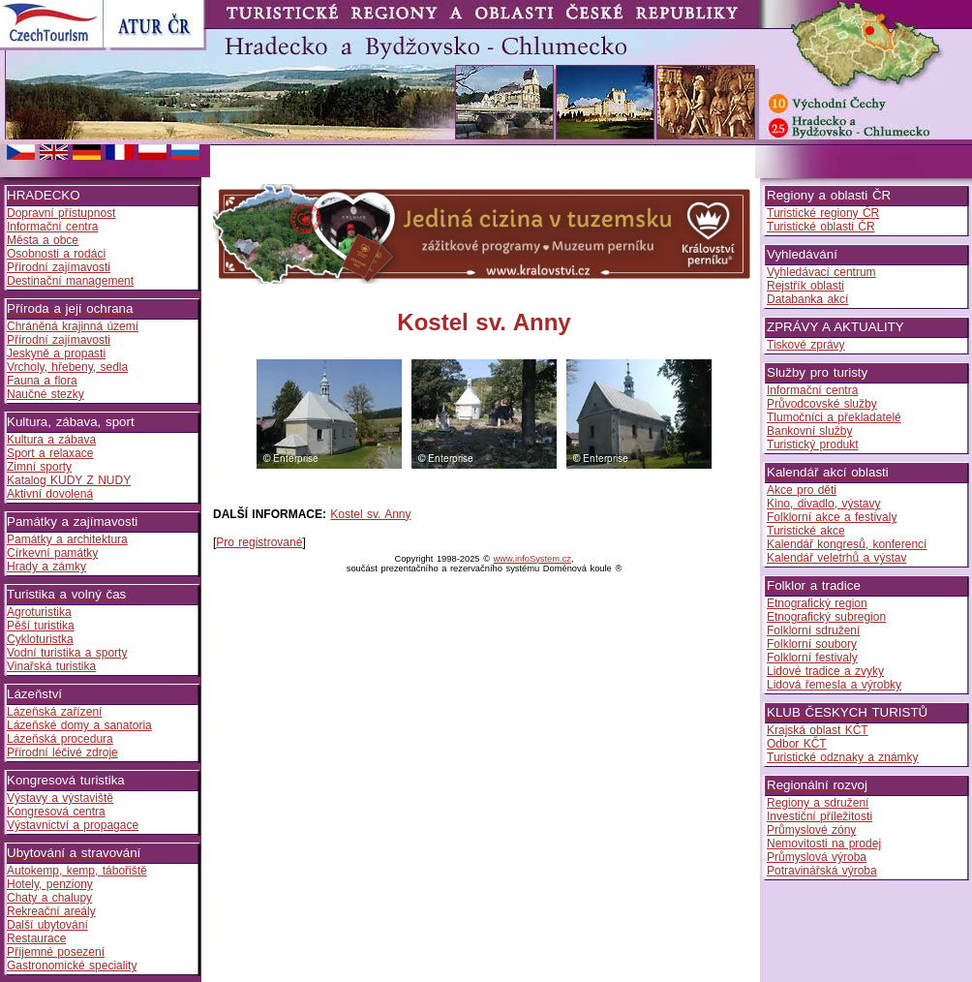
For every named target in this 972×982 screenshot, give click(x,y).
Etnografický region (817, 603)
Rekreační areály (51, 911)
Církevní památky (52, 553)
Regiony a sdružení (817, 803)
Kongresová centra (56, 811)
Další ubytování (47, 925)
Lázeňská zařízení (54, 712)
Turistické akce (806, 530)
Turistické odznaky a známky (843, 757)
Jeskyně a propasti (56, 353)
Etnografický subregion (826, 617)
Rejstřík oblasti (805, 285)
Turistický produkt (813, 444)
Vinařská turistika (51, 666)
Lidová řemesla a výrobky (834, 684)
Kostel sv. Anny (370, 514)
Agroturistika (39, 612)
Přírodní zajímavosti (58, 267)
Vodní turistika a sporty (67, 653)
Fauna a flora (42, 380)
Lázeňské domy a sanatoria (79, 725)
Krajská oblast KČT (817, 730)
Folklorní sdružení (813, 630)
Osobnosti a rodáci (56, 254)
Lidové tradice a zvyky (825, 671)
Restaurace (36, 938)
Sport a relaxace (50, 453)
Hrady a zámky (46, 566)
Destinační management (70, 281)
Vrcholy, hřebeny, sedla (67, 367)
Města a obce (42, 240)
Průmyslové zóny (811, 830)
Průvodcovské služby (822, 404)
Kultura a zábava (51, 439)
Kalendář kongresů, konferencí (846, 544)
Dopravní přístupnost (61, 213)
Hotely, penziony (50, 884)
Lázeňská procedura (60, 739)
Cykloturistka (40, 639)
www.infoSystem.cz (532, 559)
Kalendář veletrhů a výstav (836, 558)
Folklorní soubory (812, 644)
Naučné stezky (45, 394)
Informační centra (52, 226)
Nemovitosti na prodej (824, 843)
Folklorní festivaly (812, 657)
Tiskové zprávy (806, 345)
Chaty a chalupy (49, 898)
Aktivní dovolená (50, 494)
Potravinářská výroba (822, 870)
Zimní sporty (39, 467)
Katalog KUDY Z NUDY (69, 480)
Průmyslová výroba (816, 857)
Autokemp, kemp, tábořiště (77, 870)
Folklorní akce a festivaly (831, 517)
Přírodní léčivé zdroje (62, 752)
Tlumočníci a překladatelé (834, 417)
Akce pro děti (801, 490)
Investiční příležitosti (819, 816)
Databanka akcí (807, 299)
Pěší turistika (41, 625)
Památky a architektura (67, 539)
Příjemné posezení (56, 952)
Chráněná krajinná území (72, 326)
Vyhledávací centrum (821, 272)
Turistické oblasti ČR (821, 226)
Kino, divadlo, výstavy (823, 503)
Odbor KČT (797, 744)
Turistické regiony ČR (823, 213)
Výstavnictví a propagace (72, 825)
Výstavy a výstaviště (60, 798)
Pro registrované (259, 542)
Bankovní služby (809, 431)
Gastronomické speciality (72, 965)
